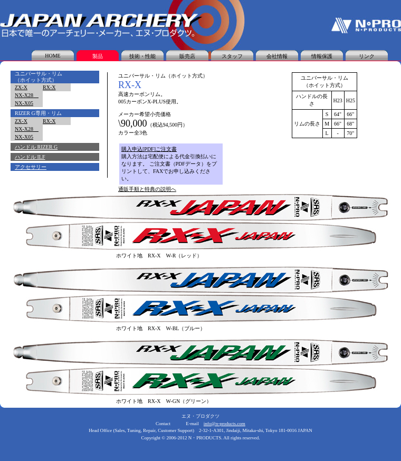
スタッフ (232, 56)
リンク (367, 56)
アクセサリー (30, 167)
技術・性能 (142, 56)
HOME (52, 56)
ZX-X (21, 87)
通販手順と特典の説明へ (147, 189)
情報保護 (321, 56)
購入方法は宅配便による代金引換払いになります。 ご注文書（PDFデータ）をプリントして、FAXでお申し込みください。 (169, 167)
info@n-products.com (224, 423)
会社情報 (277, 56)
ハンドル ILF (30, 157)
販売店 (187, 56)
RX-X (49, 87)
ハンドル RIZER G (36, 147)
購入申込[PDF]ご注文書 (149, 149)
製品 (97, 56)
